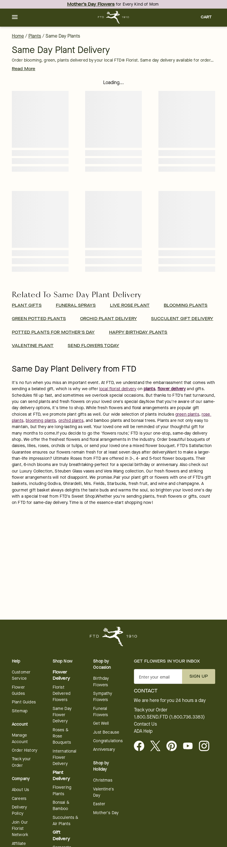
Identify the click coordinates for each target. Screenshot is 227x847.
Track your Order (21, 762)
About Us (20, 790)
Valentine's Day (103, 792)
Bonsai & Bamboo (61, 805)
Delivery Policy (19, 810)
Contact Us (145, 724)
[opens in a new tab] (190, 746)
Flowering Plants (62, 790)
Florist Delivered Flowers (61, 693)
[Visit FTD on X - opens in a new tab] (157, 746)
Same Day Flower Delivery (62, 715)
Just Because (106, 732)
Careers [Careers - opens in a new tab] (19, 798)
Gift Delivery (61, 835)
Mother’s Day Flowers (91, 4)
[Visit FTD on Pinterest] (173, 746)
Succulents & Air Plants (66, 821)
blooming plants (41, 420)
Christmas (102, 780)
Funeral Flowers (100, 712)
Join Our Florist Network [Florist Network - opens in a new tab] (20, 828)
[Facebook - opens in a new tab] (141, 746)
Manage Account (20, 738)
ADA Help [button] (143, 731)
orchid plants (71, 420)
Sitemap (19, 711)
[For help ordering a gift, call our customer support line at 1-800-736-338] (113, 17)
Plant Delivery (61, 776)
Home (18, 36)
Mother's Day (106, 813)
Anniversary (104, 749)
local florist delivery (117, 389)
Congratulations (108, 741)
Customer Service (21, 675)
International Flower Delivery (65, 757)
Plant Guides (24, 702)
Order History (24, 750)
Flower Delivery (61, 675)
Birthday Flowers (101, 681)
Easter (99, 804)
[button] (15, 17)
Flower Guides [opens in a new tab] (18, 690)
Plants (34, 36)
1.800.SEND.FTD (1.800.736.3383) (169, 717)
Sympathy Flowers (102, 697)
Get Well (101, 723)
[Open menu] (15, 17)
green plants (187, 414)
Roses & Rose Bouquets (62, 736)
